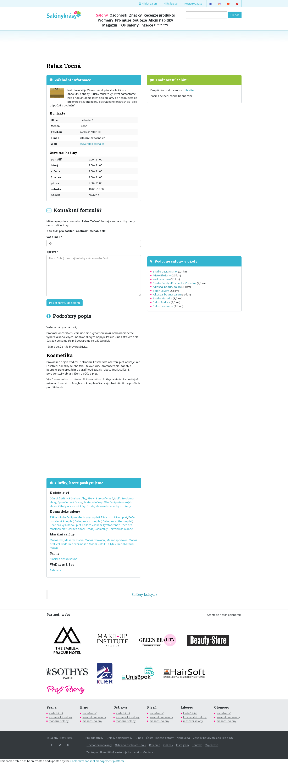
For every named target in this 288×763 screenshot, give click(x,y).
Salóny (102, 15)
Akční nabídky (161, 20)
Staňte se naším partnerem (224, 615)
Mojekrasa (211, 745)
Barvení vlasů (104, 498)
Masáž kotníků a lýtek (102, 544)
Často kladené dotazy (160, 738)
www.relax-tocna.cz (92, 144)
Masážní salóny (62, 534)
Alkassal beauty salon (167, 287)
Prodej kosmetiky (97, 529)
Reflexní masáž (78, 544)
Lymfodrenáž (111, 525)
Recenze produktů (159, 15)
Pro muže (123, 20)
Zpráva (51, 252)
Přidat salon (148, 3)
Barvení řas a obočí (121, 529)
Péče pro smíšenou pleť (117, 521)
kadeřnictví (56, 713)
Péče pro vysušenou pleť (65, 525)
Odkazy (168, 745)
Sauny (55, 553)
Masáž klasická (74, 540)
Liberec (187, 707)
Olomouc (221, 707)
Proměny (105, 20)
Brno (84, 707)
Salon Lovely (161, 291)
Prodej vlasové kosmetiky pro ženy (109, 506)
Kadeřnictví (59, 493)
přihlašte (188, 90)
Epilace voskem (92, 525)
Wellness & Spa (62, 565)
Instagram (182, 745)
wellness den (161, 279)
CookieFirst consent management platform (97, 761)
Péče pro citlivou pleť (114, 517)
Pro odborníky (94, 738)
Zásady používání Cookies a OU (213, 738)
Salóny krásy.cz (144, 594)
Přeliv (91, 498)
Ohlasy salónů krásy (119, 738)
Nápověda (183, 738)
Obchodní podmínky (99, 745)
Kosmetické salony (65, 511)
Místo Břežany (162, 275)
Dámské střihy (59, 498)
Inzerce (154, 25)
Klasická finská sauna (63, 559)
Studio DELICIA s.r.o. (165, 271)
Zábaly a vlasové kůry (72, 506)
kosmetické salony (60, 717)
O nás (139, 738)
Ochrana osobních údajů (130, 745)
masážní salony (59, 721)
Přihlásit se (171, 3)
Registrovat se (193, 3)
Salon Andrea (161, 302)
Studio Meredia (162, 298)
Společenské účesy (70, 502)
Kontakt (197, 745)
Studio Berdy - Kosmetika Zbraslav (174, 283)
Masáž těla (56, 540)
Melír (117, 498)
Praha (51, 707)
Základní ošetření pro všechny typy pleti (75, 517)
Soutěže (140, 20)
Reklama (154, 745)
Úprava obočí (76, 529)
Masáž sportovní (117, 540)
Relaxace (55, 570)
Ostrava (120, 707)
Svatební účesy (93, 502)
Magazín (109, 25)
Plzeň (151, 707)
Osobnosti (118, 15)
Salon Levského (163, 306)
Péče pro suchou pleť (88, 521)
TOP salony (129, 25)
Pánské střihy (77, 498)
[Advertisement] (144, 46)
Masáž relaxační (95, 540)
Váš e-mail (53, 237)
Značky (135, 15)
